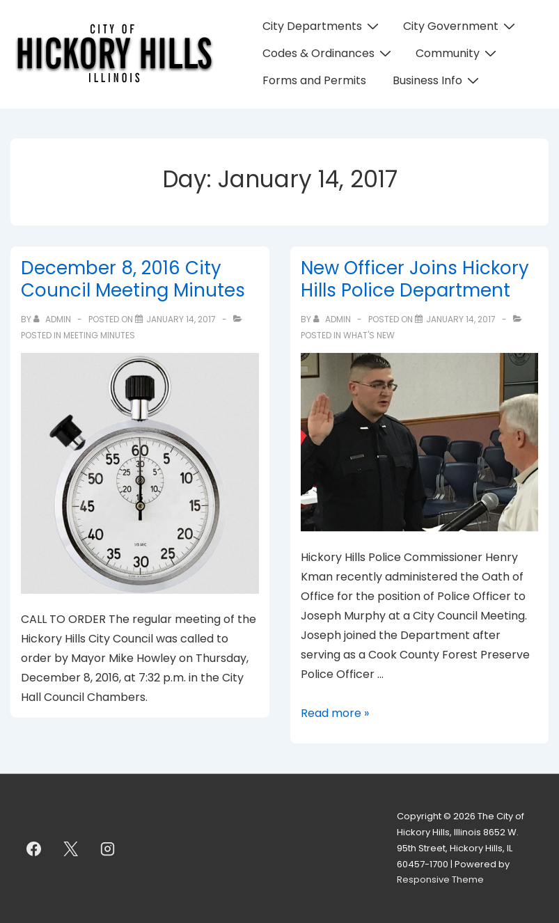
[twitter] (71, 848)
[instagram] (108, 848)
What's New (369, 335)
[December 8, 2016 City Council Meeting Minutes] (181, 319)
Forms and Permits (314, 80)
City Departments (322, 26)
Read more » (335, 713)
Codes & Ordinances (328, 53)
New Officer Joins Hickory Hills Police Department (415, 279)
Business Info (437, 80)
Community (458, 53)
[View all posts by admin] (53, 319)
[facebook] (34, 848)
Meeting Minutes (99, 335)
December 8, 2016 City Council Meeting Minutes (133, 279)
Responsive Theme (440, 879)
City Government (461, 26)
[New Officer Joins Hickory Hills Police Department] (461, 319)
